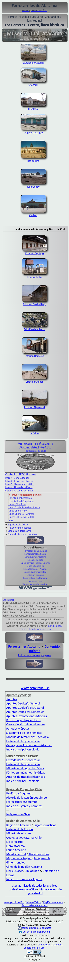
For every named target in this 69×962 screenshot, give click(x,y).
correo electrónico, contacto (36, 927)
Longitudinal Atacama (20, 497)
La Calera (34, 431)
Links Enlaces (14, 871)
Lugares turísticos (45, 825)
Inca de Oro (33, 159)
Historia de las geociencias (23, 741)
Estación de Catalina (33, 62)
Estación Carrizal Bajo (34, 302)
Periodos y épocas (18, 728)
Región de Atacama (18, 825)
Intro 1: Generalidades (17, 477)
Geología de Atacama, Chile (24, 837)
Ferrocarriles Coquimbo (35, 550)
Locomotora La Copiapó (35, 577)
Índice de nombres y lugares (34, 655)
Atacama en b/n (38, 854)
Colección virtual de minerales (25, 724)
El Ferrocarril (14, 842)
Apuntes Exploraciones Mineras (26, 716)
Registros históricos (17, 524)
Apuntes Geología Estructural (25, 708)
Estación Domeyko (34, 354)
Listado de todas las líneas (19, 490)
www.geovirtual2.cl (35, 688)
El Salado (33, 107)
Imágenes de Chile (18, 814)
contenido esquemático (23, 889)
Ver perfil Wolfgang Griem (34, 931)
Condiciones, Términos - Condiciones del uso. (40, 627)
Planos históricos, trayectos (22, 534)
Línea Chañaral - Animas (21, 513)
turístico (46, 447)
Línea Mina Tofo (17, 504)
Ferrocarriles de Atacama (35, 905)
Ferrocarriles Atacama (35, 443)
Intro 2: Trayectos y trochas (19, 481)
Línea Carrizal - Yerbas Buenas (24, 507)
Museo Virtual (33, 902)
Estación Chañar (34, 380)
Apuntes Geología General (23, 703)
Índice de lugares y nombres (24, 806)
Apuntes (11, 699)
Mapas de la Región (19, 858)
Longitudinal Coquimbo (21, 501)
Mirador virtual (16, 854)
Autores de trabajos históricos (25, 777)
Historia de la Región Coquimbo (26, 797)
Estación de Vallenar (34, 328)
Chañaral (33, 83)
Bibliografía (32, 871)
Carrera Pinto (34, 275)
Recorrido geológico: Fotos (23, 720)
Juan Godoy (33, 185)
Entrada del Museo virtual (23, 760)
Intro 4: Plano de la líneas (19, 487)
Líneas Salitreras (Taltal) (21, 517)
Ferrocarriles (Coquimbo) (22, 802)
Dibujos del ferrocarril (19, 530)
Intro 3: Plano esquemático (19, 484)
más (10, 520)
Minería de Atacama (19, 833)
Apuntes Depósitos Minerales (25, 712)
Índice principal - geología (22, 749)
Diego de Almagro (33, 131)
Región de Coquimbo (19, 793)
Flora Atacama (15, 846)
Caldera (33, 214)
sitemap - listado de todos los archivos (34, 885)
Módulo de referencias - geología (27, 737)
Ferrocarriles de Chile (35, 450)
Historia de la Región (19, 829)
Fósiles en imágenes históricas (25, 772)
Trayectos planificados (19, 527)
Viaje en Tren (35, 580)
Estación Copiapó (34, 252)
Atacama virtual (29, 447)
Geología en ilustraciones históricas (29, 745)
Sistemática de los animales (24, 733)
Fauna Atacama (16, 850)
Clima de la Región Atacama (24, 867)
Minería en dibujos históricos (25, 768)
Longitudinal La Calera (35, 553)
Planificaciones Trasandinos (35, 583)
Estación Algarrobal (34, 405)
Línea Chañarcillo (17, 510)
